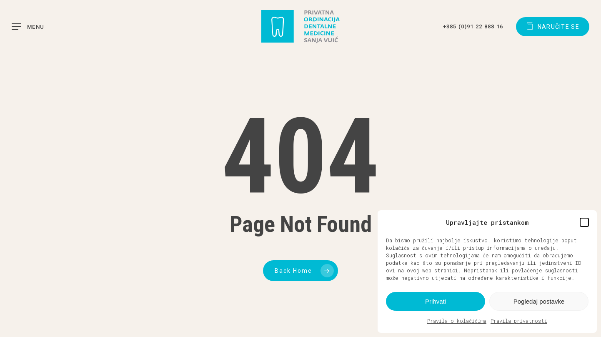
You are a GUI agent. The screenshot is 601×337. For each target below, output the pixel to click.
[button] (584, 222)
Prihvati (435, 301)
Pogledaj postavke (539, 301)
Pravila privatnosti (519, 320)
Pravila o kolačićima (456, 320)
